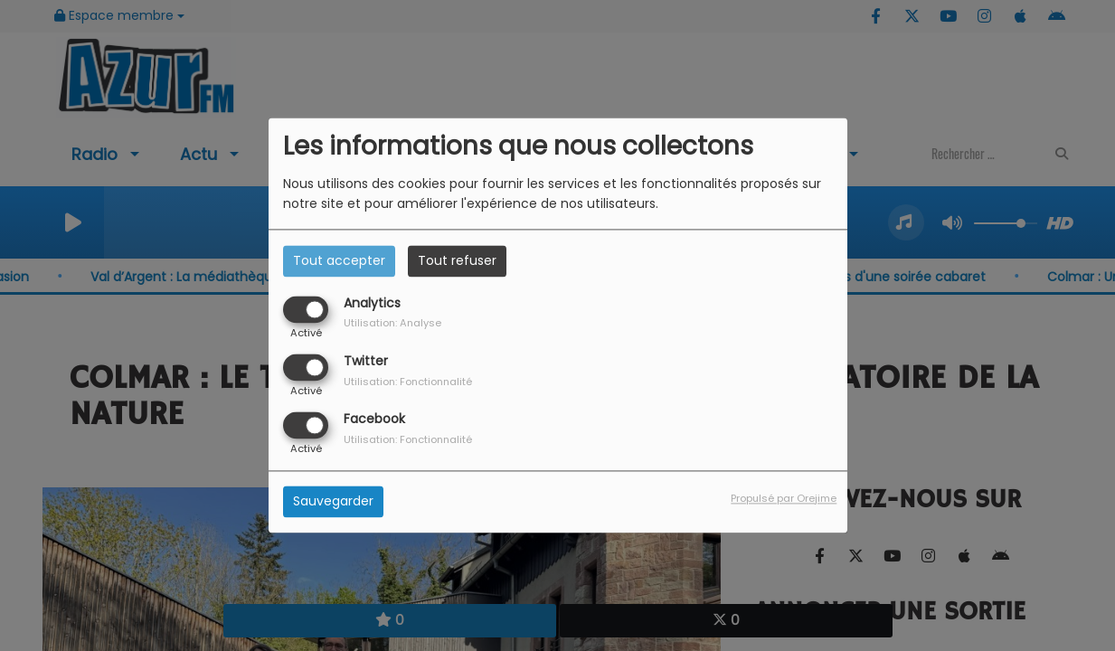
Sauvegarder (333, 502)
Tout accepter (339, 260)
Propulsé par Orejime (783, 499)
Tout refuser (457, 260)
